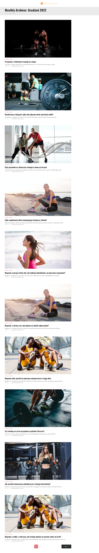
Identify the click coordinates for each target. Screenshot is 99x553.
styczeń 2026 (78, 224)
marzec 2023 (78, 268)
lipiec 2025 (77, 235)
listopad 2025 (78, 227)
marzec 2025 (78, 242)
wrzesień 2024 (78, 246)
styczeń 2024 (78, 257)
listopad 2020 (78, 319)
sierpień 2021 (78, 302)
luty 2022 (76, 291)
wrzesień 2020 (78, 323)
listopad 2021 (78, 297)
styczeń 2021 (78, 315)
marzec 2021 (77, 312)
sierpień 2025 (78, 233)
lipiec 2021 (77, 304)
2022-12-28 (7, 66)
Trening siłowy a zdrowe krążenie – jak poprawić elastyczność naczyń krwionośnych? (84, 383)
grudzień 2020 (78, 317)
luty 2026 (76, 222)
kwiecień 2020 (78, 332)
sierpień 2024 (78, 247)
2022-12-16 (7, 382)
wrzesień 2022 (78, 279)
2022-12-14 (7, 435)
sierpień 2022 (78, 280)
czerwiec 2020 (78, 328)
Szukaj (76, 21)
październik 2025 (79, 229)
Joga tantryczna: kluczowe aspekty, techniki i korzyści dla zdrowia (83, 347)
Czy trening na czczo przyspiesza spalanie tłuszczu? (24, 431)
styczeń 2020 (78, 335)
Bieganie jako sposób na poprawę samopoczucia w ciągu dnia (28, 378)
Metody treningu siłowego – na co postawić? (84, 188)
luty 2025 (76, 244)
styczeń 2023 (78, 271)
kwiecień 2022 (78, 288)
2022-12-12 (7, 541)
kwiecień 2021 (78, 310)
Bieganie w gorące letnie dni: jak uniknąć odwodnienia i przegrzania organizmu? (35, 272)
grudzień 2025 (78, 225)
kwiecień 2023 (78, 266)
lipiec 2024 (77, 249)
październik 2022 (79, 277)
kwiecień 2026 (78, 218)
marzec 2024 (78, 255)
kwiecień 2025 (78, 240)
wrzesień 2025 (78, 231)
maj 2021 (76, 308)
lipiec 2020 (77, 326)
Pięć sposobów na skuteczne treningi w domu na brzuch (26, 167)
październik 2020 (79, 321)
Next (66, 546)
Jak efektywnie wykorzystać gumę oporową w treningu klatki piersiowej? (83, 98)
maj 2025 (76, 238)
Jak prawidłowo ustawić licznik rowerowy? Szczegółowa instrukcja (83, 83)
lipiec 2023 (77, 260)
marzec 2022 (78, 290)
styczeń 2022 (78, 293)
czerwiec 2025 (78, 236)
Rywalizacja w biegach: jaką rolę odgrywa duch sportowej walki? (29, 114)
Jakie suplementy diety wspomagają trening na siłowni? (26, 220)
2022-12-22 (7, 277)
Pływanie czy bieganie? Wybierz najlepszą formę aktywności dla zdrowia (83, 398)
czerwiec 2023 (78, 262)
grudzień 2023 (78, 258)
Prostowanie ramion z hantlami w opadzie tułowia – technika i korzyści (84, 353)
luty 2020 (77, 333)
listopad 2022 (78, 275)
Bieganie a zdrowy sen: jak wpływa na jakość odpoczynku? (27, 325)
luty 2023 (76, 269)
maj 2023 (76, 264)
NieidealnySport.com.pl (18, 66)
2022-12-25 (7, 171)
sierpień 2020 (78, 324)
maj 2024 (76, 253)
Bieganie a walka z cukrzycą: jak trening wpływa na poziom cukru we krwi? (33, 536)
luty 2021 (76, 313)
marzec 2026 (78, 220)
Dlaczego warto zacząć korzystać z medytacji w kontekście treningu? (86, 122)
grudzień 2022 (78, 273)
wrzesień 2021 (78, 300)
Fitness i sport (8, 59)
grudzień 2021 (78, 295)
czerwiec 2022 (78, 284)
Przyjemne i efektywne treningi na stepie (20, 61)
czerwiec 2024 (78, 251)
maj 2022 (76, 286)
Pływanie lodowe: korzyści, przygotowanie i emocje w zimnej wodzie (84, 368)
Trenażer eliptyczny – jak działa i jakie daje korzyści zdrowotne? (86, 134)
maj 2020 (77, 330)
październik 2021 (79, 299)
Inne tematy (77, 111)
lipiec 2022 (77, 282)
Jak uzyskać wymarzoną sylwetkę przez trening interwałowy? (28, 484)
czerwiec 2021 (78, 306)
